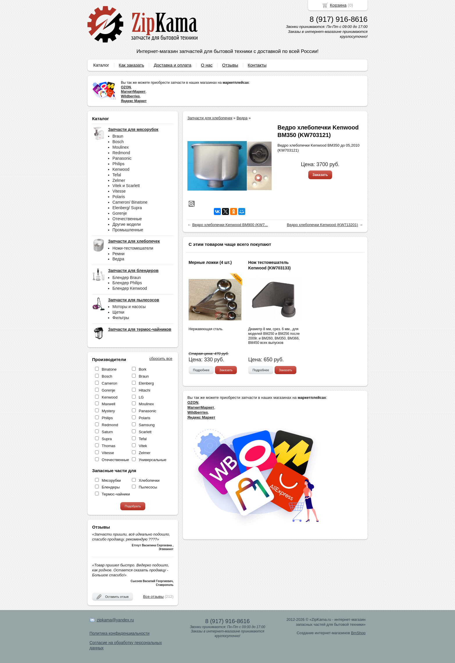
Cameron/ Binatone (130, 202)
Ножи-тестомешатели (132, 248)
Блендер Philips (127, 282)
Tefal (116, 175)
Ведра (118, 259)
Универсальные (152, 460)
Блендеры (111, 487)
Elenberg (146, 383)
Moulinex (120, 147)
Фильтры (120, 317)
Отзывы (230, 65)
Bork (142, 369)
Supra (107, 439)
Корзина (338, 5)
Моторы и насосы (129, 306)
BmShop (358, 633)
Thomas (108, 446)
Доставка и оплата (172, 65)
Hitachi (144, 390)
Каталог (101, 65)
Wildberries (130, 96)
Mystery (108, 411)
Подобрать (133, 506)
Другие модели (126, 224)
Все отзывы (153, 596)
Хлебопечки (149, 480)
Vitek (143, 446)
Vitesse (119, 191)
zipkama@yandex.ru (115, 620)
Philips (118, 163)
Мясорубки (111, 480)
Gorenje (119, 213)
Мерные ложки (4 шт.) (210, 262)
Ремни (118, 253)
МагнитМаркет (133, 92)
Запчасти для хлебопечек (209, 118)
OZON (126, 87)
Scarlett (145, 432)
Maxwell (108, 404)
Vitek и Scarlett (126, 185)
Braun (117, 136)
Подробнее (201, 370)
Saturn (107, 432)
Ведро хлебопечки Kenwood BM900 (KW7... (230, 225)
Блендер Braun (126, 277)
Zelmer (118, 180)
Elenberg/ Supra (127, 207)
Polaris (118, 196)
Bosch (118, 141)
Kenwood (120, 169)
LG (141, 397)
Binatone (109, 369)
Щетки (118, 312)
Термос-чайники (116, 494)
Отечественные (127, 218)
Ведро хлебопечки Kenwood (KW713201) (322, 225)
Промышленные (127, 229)
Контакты (257, 65)
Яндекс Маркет (134, 101)
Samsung (147, 425)
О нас (207, 65)
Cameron (109, 383)
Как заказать (131, 65)
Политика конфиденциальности (119, 633)
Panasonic (121, 158)
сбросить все (160, 358)
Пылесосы (148, 487)
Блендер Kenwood (129, 288)
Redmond (121, 152)
